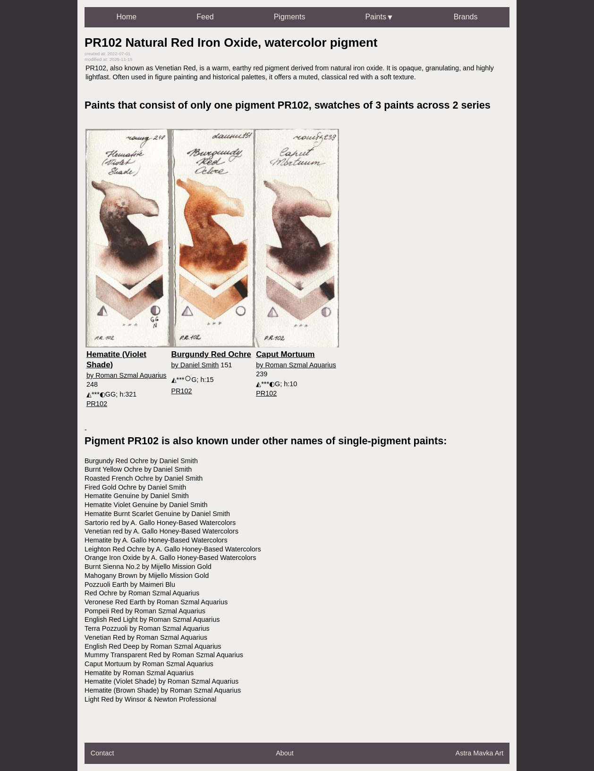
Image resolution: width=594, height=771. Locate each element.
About (285, 753)
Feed (204, 17)
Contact (102, 753)
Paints (375, 17)
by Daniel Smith (195, 365)
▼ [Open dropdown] (390, 17)
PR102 (96, 403)
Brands (466, 17)
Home (127, 17)
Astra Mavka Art (480, 753)
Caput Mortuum (285, 354)
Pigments (289, 17)
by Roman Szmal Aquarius (126, 375)
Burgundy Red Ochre (211, 354)
